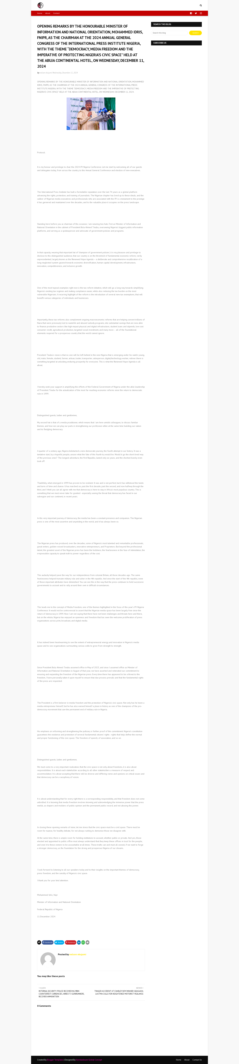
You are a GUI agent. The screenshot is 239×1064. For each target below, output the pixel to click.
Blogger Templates (55, 1060)
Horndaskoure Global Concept (89, 1060)
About (47, 13)
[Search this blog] (169, 33)
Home (39, 13)
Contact (56, 13)
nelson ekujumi (46, 72)
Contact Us (197, 1060)
